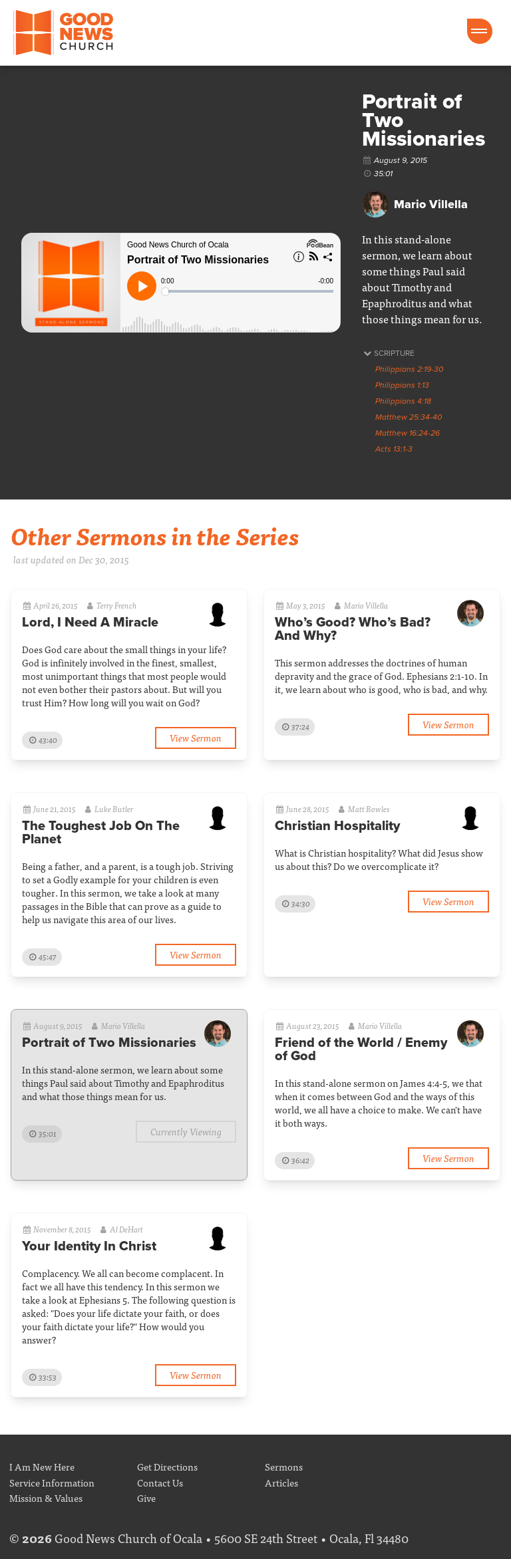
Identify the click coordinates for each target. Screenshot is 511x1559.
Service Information (51, 1482)
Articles (281, 1482)
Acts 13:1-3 (394, 449)
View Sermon (196, 737)
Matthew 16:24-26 (407, 433)
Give (146, 1497)
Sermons (284, 1466)
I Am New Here (42, 1466)
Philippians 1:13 (402, 385)
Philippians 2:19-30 (409, 369)
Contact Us (160, 1482)
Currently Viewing (186, 1131)
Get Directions (167, 1466)
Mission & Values (46, 1497)
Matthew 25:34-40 (408, 417)
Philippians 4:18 (403, 401)
